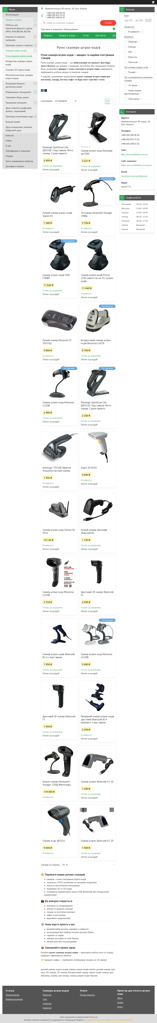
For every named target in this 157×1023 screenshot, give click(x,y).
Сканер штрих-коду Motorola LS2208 (96, 656)
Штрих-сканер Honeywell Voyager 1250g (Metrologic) (57, 783)
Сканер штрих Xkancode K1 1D (97, 781)
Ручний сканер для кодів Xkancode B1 (94, 531)
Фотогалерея (12, 14)
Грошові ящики (13, 121)
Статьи (9, 140)
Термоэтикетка (12, 995)
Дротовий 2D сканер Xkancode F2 (97, 593)
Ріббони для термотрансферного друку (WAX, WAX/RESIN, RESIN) (19, 28)
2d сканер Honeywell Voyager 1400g (96, 214)
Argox (120, 1006)
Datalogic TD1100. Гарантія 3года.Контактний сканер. (57, 469)
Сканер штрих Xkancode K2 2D (97, 840)
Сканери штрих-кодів (16, 50)
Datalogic (47, 1008)
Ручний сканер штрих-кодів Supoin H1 (57, 214)
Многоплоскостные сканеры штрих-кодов (19, 77)
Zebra (119, 998)
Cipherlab (47, 1003)
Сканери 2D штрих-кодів (18, 69)
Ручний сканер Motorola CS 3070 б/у (57, 342)
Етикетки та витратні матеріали (15, 38)
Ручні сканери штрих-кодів (19, 55)
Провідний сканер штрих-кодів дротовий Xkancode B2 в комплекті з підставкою (97, 719)
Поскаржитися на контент (95, 1020)
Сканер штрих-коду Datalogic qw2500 (97, 152)
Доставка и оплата (15, 166)
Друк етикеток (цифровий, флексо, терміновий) (19, 110)
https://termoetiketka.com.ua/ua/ (136, 165)
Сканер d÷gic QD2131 (54, 840)
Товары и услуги (14, 19)
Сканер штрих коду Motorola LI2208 (58, 593)
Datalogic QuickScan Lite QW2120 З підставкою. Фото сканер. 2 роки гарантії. (96, 405)
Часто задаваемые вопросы (19, 161)
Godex (120, 1002)
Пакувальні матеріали (16, 102)
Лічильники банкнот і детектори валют (15, 85)
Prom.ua (93, 1017)
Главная (48, 35)
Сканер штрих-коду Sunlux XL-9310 (59, 531)
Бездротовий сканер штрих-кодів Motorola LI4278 (96, 342)
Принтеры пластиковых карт (19, 116)
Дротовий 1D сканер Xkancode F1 (59, 718)
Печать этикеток (87, 995)
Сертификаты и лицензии (18, 150)
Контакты (101, 35)
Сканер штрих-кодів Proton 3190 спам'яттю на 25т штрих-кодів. (97, 278)
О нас (8, 145)
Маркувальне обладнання (18, 92)
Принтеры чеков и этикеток (19, 45)
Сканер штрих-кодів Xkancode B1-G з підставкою (59, 656)
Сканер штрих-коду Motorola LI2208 (58, 404)
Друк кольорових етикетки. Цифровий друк (19, 129)
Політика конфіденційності (121, 1020)
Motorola (47, 995)
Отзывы (9, 156)
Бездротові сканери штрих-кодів (19, 63)
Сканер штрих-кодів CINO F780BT (56, 276)
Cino (45, 999)
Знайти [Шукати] (108, 23)
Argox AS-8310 (88, 467)
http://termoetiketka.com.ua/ (134, 154)
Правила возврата (14, 999)
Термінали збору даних (17, 97)
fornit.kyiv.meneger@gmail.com (135, 176)
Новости (10, 135)
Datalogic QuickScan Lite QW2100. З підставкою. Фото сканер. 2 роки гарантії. (58, 150)
